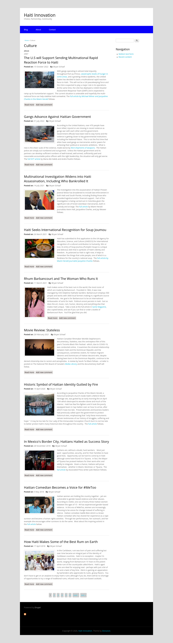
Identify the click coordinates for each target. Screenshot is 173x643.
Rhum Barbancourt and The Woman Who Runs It (61, 278)
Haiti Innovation (39, 15)
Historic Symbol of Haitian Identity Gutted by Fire (61, 384)
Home (27, 40)
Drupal (38, 607)
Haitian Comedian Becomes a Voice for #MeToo (60, 487)
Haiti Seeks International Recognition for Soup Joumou (65, 229)
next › (75, 595)
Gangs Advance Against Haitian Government (57, 116)
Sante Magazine (99, 307)
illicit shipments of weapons (82, 148)
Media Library (71, 364)
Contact (52, 29)
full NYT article (34, 159)
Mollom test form (126, 54)
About (38, 29)
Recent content (125, 57)
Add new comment (44, 104)
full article (83, 206)
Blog (26, 29)
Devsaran (106, 631)
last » (83, 595)
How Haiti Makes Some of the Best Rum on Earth (61, 541)
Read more (30, 104)
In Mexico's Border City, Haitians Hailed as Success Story (66, 441)
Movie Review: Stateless (42, 330)
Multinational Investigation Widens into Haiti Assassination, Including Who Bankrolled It (57, 178)
